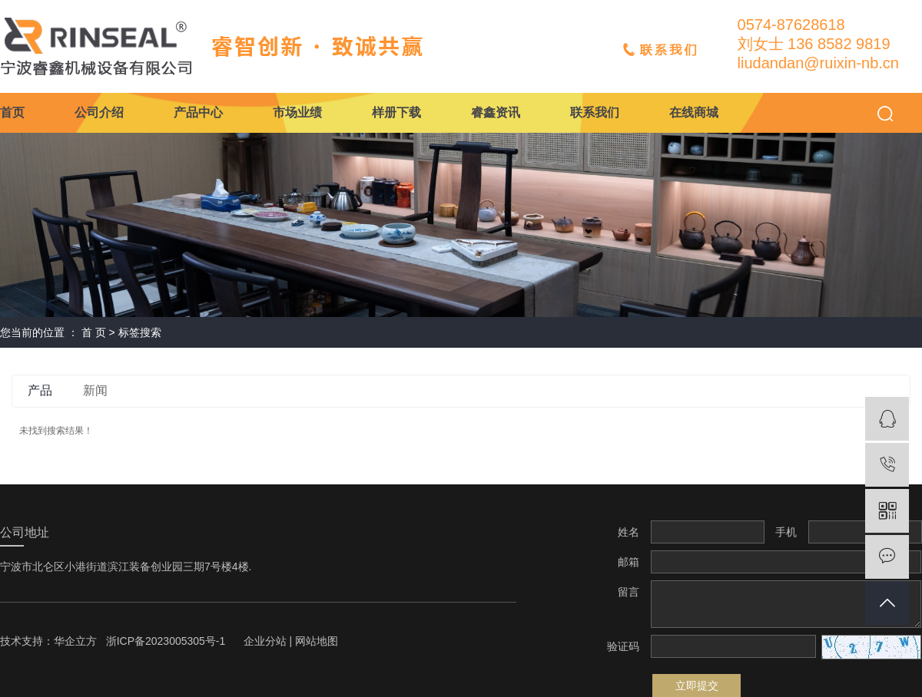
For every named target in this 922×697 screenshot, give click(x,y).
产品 (40, 390)
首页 (12, 112)
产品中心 (198, 112)
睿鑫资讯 (495, 112)
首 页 (93, 332)
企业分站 (265, 641)
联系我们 (594, 112)
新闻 (95, 390)
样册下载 (396, 112)
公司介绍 (99, 112)
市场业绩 (297, 112)
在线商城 (693, 112)
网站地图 (316, 641)
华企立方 (75, 641)
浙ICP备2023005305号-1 (166, 641)
